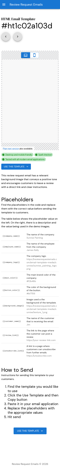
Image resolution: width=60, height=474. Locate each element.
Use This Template (16, 167)
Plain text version (11, 148)
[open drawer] (4, 4)
